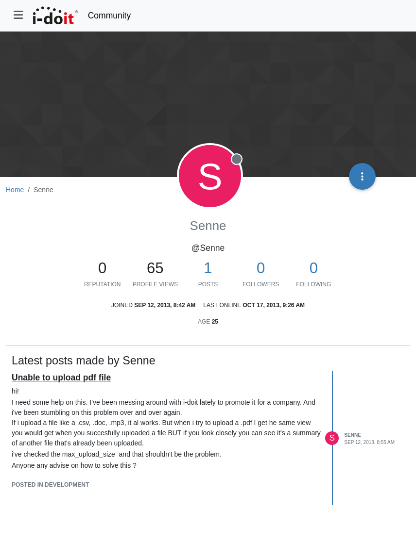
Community (109, 15)
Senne (352, 435)
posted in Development (50, 484)
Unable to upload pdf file (61, 377)
